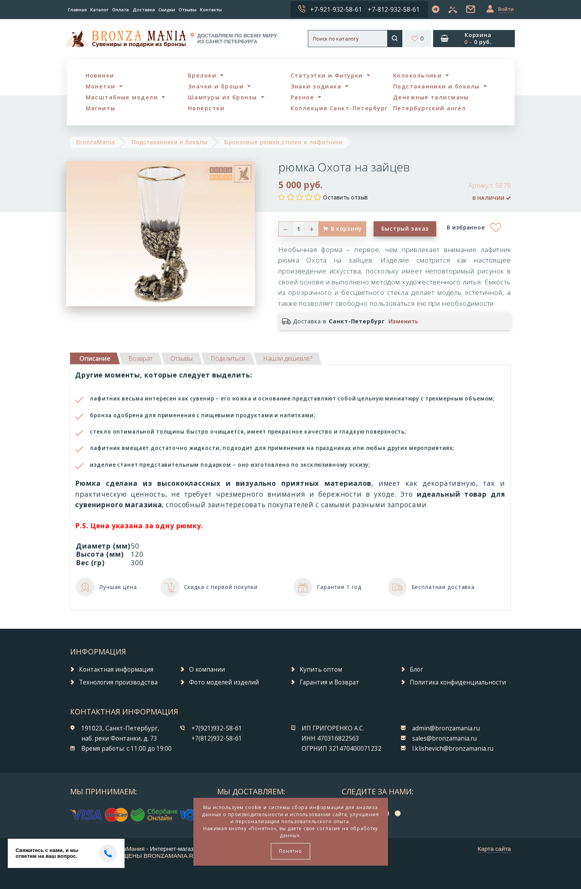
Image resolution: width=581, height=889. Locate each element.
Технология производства (118, 682)
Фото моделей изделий (224, 682)
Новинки (100, 75)
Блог (416, 669)
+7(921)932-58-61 (216, 728)
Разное (302, 97)
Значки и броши (216, 86)
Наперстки (206, 108)
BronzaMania (95, 142)
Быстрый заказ (405, 228)
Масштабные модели (122, 97)
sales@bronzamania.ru (444, 738)
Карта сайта (494, 848)
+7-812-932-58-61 (394, 9)
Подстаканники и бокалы (436, 86)
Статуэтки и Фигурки (327, 75)
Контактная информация (116, 669)
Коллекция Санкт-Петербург (339, 108)
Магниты (101, 108)
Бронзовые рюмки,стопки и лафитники (283, 142)
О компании (207, 669)
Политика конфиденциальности (458, 682)
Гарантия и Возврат (329, 682)
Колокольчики (417, 75)
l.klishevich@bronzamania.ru (452, 748)
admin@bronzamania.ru (446, 728)
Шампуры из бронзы (222, 97)
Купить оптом (321, 669)
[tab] (140, 358)
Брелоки (202, 75)
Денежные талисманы (431, 97)
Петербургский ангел (429, 108)
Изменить (403, 321)
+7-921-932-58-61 (336, 9)
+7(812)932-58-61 (216, 738)
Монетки (101, 86)
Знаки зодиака (316, 86)
